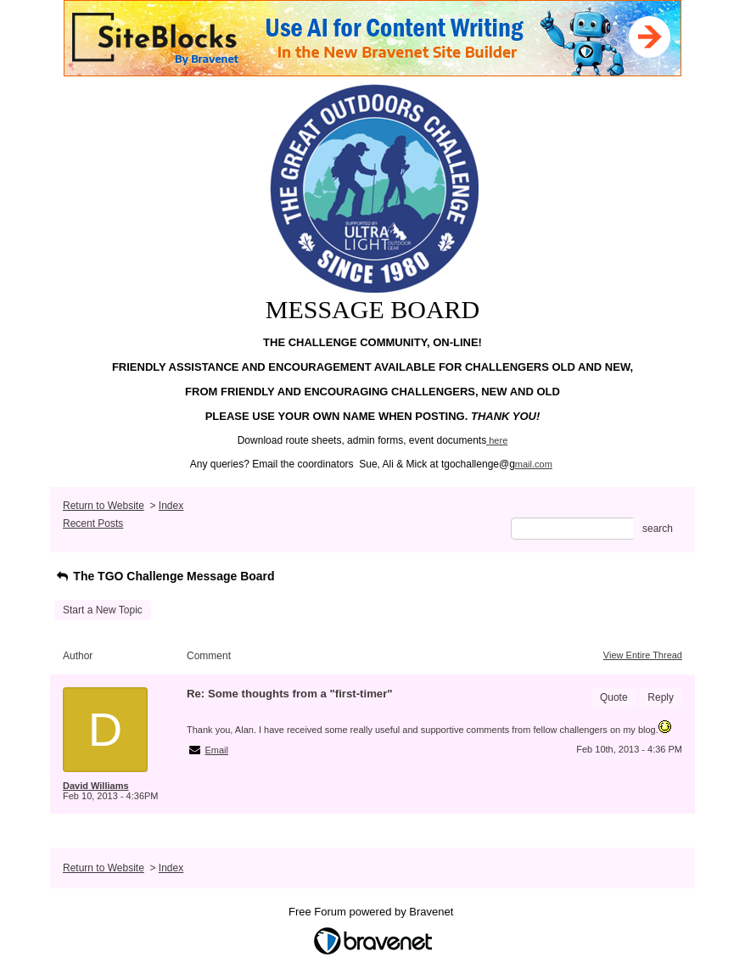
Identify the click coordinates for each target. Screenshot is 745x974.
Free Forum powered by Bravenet (372, 911)
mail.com (533, 464)
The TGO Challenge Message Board (164, 576)
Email (217, 750)
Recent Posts (93, 523)
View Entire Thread (642, 655)
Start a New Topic (103, 610)
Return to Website (103, 506)
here (498, 440)
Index (171, 506)
